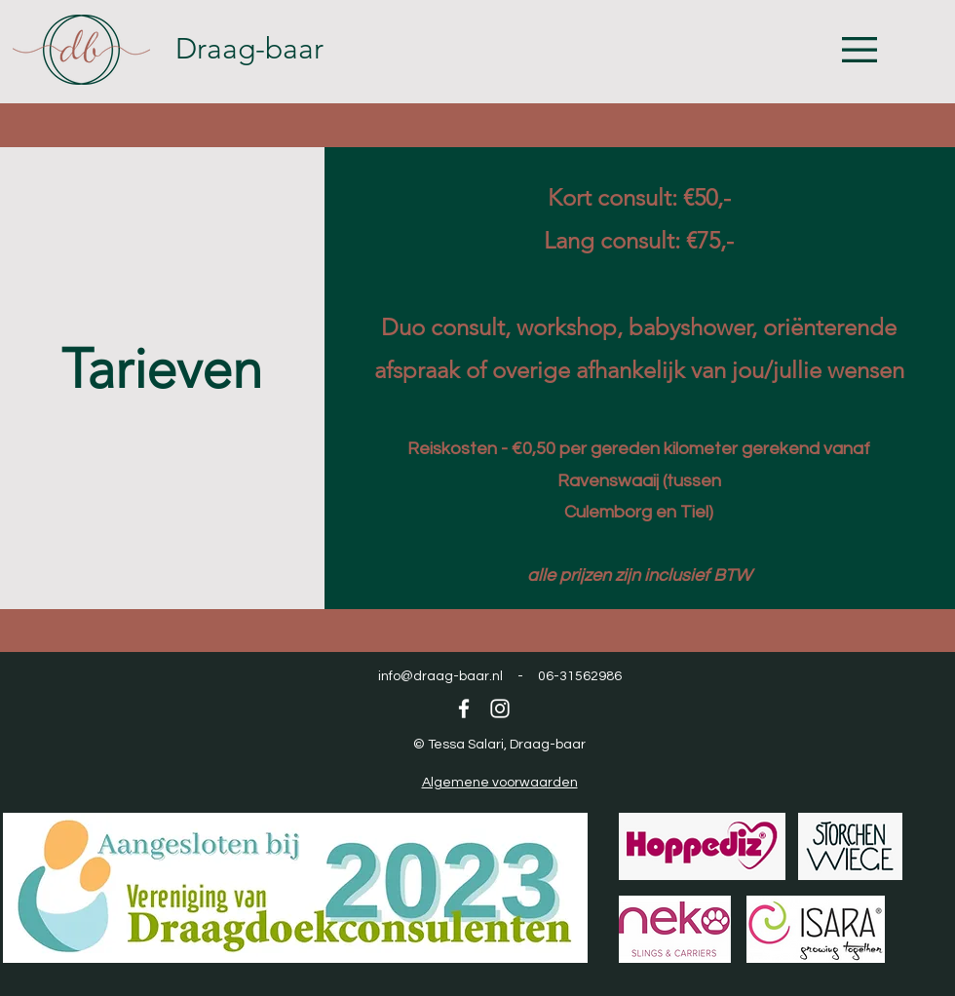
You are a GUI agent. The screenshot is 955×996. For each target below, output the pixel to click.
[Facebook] (464, 708)
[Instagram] (500, 708)
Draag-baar (249, 48)
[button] (859, 49)
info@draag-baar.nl (440, 676)
